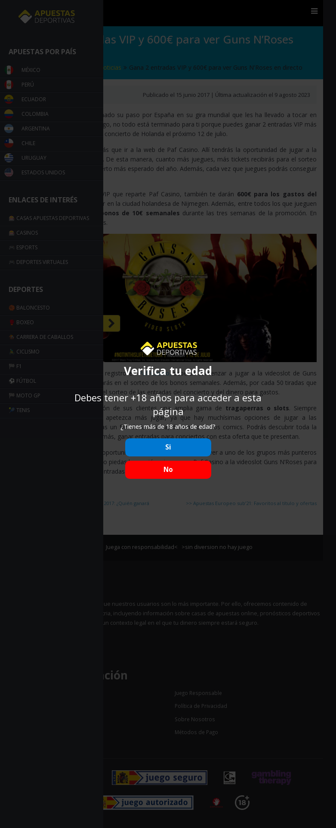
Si (168, 447)
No (168, 469)
